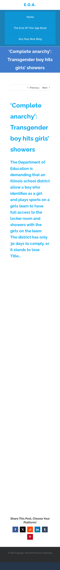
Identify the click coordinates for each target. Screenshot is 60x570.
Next (44, 87)
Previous (34, 87)
